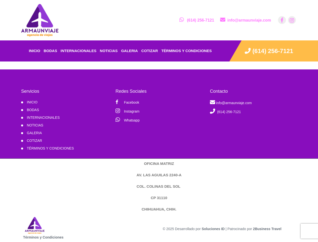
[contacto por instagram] (292, 20)
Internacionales (78, 51)
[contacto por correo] (245, 20)
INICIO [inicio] (34, 51)
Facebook (127, 102)
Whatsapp (128, 119)
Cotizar (149, 51)
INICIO (32, 102)
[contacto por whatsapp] (196, 20)
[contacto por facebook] (282, 20)
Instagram (127, 110)
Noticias (109, 51)
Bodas (50, 51)
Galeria (129, 51)
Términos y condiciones (186, 51)
